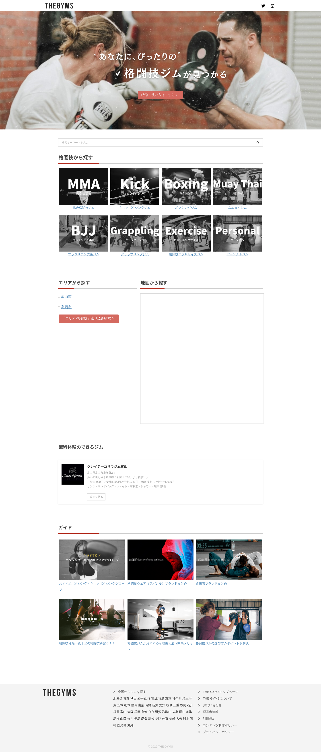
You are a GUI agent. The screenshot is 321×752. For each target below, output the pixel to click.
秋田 (131, 698)
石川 (170, 705)
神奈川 (169, 698)
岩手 (137, 698)
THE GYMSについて (215, 698)
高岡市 (66, 307)
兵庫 (116, 711)
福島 (155, 698)
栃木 (116, 705)
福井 (176, 705)
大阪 (189, 705)
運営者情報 (209, 711)
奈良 (128, 711)
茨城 (188, 698)
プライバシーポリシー (216, 731)
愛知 (146, 705)
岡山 (155, 711)
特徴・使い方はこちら (159, 95)
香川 (179, 711)
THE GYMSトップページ (218, 692)
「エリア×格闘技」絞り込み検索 (87, 318)
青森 (124, 698)
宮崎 (155, 718)
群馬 (122, 705)
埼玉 (176, 698)
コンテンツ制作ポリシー (217, 724)
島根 (167, 711)
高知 (119, 718)
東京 (161, 698)
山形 (143, 698)
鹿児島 (163, 718)
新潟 (140, 705)
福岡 (125, 718)
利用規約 (208, 718)
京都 (122, 711)
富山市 (66, 296)
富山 (183, 705)
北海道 (117, 698)
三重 (158, 705)
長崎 (137, 718)
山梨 (128, 705)
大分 (143, 718)
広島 (149, 711)
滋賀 (134, 711)
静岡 (164, 705)
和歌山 (142, 711)
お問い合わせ (211, 705)
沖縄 (170, 718)
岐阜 (152, 705)
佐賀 (131, 718)
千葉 (182, 698)
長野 (134, 705)
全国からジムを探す (130, 692)
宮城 (149, 698)
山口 (173, 711)
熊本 (149, 718)
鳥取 (161, 711)
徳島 (185, 711)
